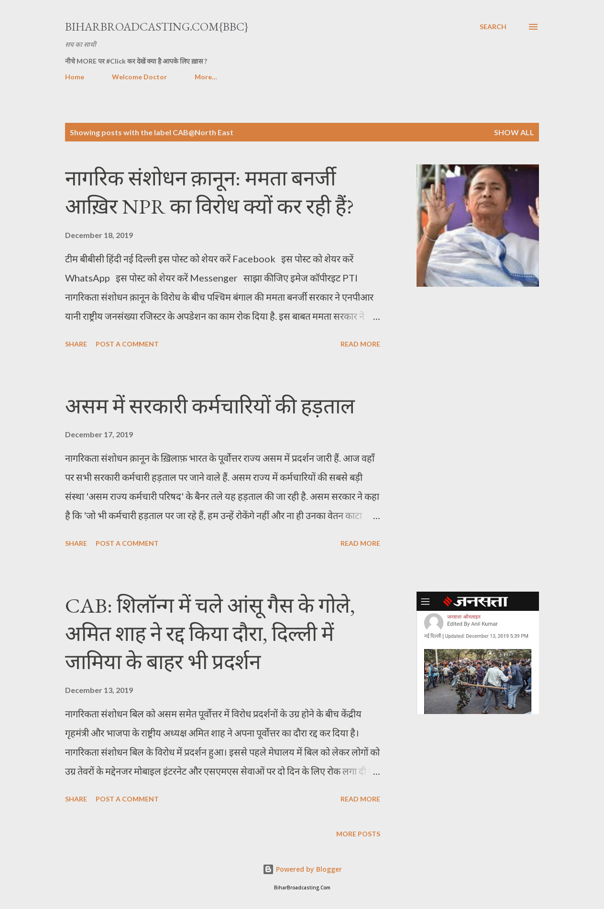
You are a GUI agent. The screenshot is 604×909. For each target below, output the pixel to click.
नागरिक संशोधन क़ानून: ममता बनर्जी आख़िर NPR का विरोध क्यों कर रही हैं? (209, 192)
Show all (514, 132)
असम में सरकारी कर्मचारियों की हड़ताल (210, 406)
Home (74, 77)
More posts (358, 834)
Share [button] (76, 344)
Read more (360, 344)
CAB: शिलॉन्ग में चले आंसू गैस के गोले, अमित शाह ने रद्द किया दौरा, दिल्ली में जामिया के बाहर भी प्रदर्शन (210, 633)
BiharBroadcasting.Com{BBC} (156, 26)
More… (206, 77)
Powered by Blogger (302, 869)
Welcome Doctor (139, 77)
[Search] (493, 26)
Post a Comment (127, 344)
